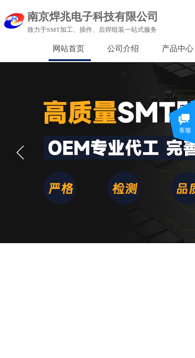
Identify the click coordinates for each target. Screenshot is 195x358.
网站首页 (68, 48)
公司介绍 (123, 48)
